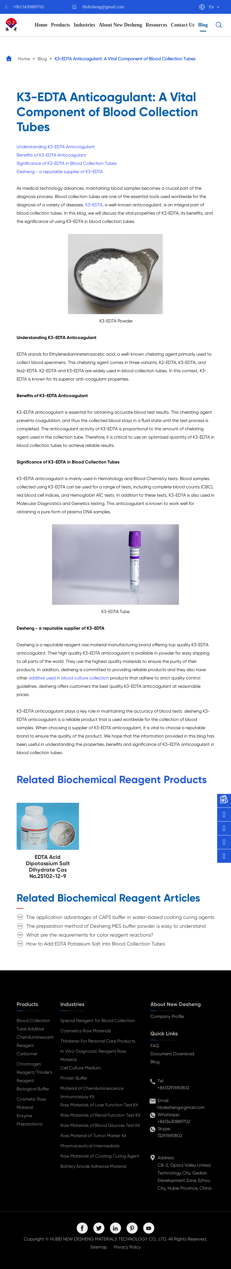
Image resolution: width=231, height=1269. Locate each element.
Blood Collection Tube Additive (33, 1024)
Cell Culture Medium (80, 1067)
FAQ (154, 1045)
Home (41, 25)
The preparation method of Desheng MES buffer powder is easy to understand (116, 926)
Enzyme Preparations (29, 1120)
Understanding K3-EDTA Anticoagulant (56, 146)
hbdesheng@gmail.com (103, 6)
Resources (156, 25)
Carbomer (27, 1053)
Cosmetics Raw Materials (85, 1030)
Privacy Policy (127, 1247)
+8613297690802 (173, 1087)
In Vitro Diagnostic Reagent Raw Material (93, 1055)
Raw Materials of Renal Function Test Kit (100, 1115)
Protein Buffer (73, 1078)
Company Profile (167, 1016)
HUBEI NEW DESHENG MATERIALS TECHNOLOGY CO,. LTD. (108, 1239)
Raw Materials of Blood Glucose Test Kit (100, 1125)
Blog (203, 25)
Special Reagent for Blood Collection (97, 1020)
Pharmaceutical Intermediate (89, 1145)
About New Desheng (120, 25)
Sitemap (98, 1247)
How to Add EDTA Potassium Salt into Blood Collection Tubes (95, 944)
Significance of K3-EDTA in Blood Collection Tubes (67, 163)
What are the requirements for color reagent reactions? (89, 935)
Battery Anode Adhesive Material (93, 1166)
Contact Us (182, 25)
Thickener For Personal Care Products (97, 1041)
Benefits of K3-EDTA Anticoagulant (51, 155)
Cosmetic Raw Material (31, 1103)
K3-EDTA (93, 204)
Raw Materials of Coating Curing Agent (99, 1156)
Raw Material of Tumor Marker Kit (93, 1135)
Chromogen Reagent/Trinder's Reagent (34, 1072)
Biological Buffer (33, 1088)
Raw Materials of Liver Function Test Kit (99, 1105)
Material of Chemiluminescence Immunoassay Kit (92, 1092)
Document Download (172, 1053)
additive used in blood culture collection (69, 678)
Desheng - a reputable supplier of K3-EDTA (60, 171)
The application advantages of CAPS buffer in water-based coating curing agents (120, 917)
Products (60, 25)
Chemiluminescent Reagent (34, 1041)
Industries (84, 25)
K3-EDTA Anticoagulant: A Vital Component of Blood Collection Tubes (125, 58)
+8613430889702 (28, 6)
